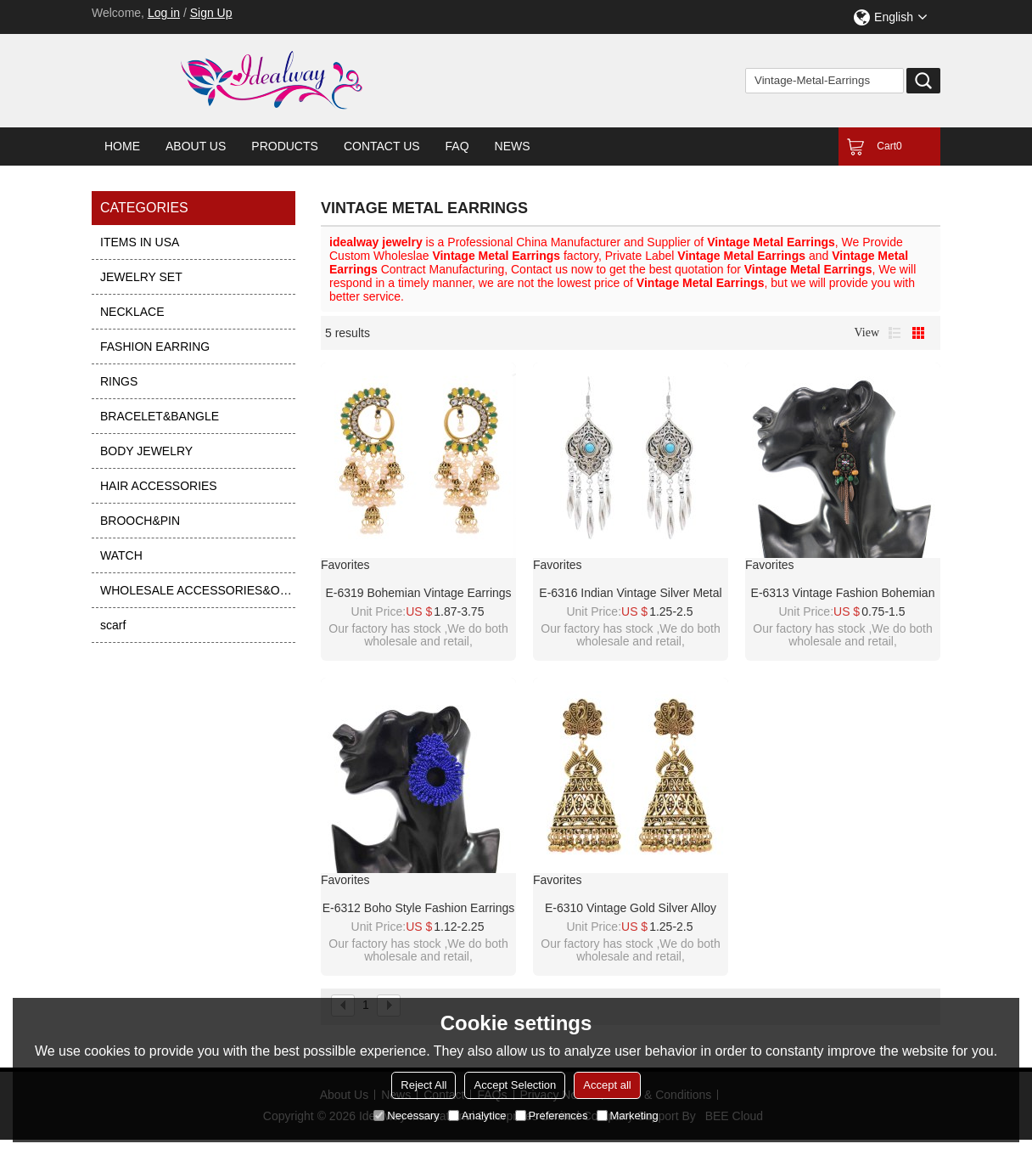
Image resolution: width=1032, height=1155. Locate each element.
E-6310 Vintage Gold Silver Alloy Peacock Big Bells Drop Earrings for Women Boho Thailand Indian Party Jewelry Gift (630, 908)
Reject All (423, 1085)
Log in (164, 13)
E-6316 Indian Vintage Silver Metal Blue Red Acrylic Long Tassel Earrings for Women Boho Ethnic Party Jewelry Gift (630, 593)
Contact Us (382, 146)
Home (122, 146)
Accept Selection (515, 1085)
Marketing (628, 1115)
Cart (889, 146)
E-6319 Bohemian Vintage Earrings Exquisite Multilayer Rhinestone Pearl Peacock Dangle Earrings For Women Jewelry (418, 593)
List (894, 332)
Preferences (551, 1115)
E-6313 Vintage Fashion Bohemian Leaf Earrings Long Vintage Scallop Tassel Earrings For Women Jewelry (843, 593)
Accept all (607, 1085)
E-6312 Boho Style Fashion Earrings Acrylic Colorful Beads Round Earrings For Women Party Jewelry (418, 908)
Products (284, 146)
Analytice (477, 1115)
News (512, 146)
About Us (195, 146)
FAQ (457, 146)
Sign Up (211, 13)
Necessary (406, 1115)
